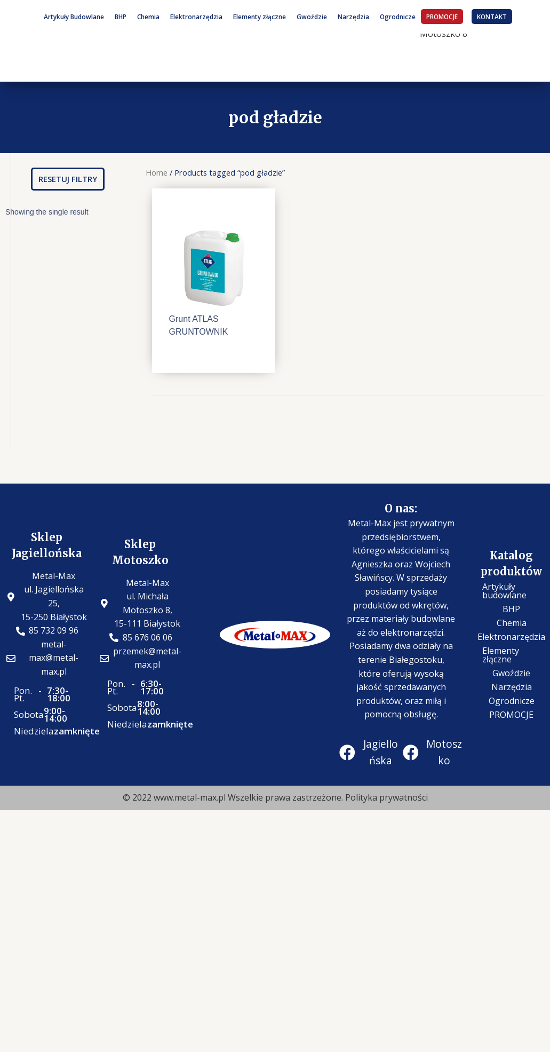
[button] (68, 179)
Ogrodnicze (398, 16)
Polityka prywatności (386, 797)
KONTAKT (492, 16)
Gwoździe (312, 16)
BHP (120, 16)
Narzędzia (353, 16)
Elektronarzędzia (196, 16)
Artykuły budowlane (504, 591)
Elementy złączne (259, 16)
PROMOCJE (442, 16)
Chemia (148, 16)
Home (157, 172)
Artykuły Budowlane (74, 16)
